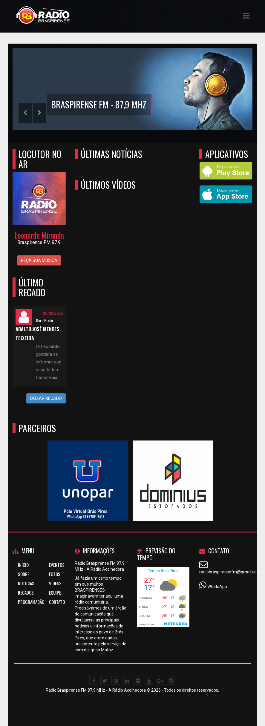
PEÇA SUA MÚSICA (39, 260)
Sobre (23, 574)
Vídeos (55, 583)
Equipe (55, 592)
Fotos (54, 574)
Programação (31, 601)
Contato (57, 601)
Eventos (57, 564)
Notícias (26, 583)
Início (23, 564)
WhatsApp (217, 586)
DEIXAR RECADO (46, 398)
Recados (26, 592)
